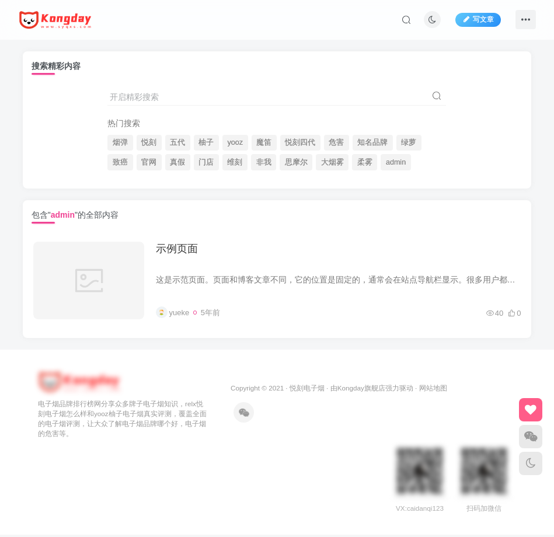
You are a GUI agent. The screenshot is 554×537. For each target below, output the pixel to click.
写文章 (478, 19)
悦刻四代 (300, 142)
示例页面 (178, 250)
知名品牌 (372, 142)
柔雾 (364, 162)
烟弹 (120, 142)
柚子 (206, 142)
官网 (148, 162)
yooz (235, 142)
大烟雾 (332, 162)
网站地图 (433, 390)
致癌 (120, 162)
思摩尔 (296, 162)
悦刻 (148, 142)
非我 (263, 162)
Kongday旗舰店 (361, 390)
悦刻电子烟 (307, 390)
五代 (177, 142)
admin (396, 162)
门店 (206, 162)
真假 (177, 162)
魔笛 (263, 142)
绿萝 (408, 142)
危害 (336, 142)
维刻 (234, 162)
